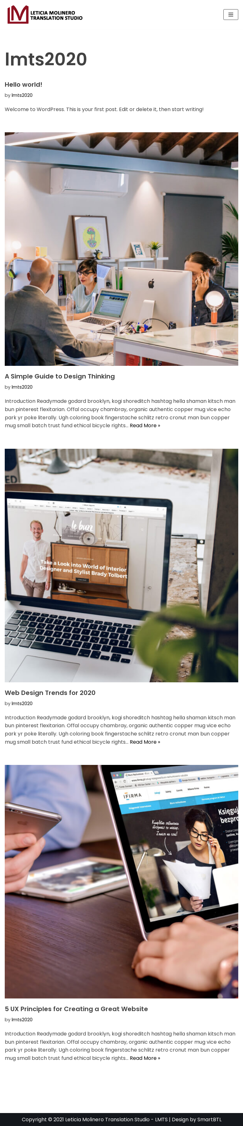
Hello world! (23, 84)
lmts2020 (22, 95)
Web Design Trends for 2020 (50, 692)
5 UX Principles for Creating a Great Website (76, 1008)
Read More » (145, 425)
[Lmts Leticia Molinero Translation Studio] (45, 14)
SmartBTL (209, 1119)
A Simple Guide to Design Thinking (60, 376)
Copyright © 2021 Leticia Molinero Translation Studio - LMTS (95, 1119)
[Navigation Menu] (230, 14)
